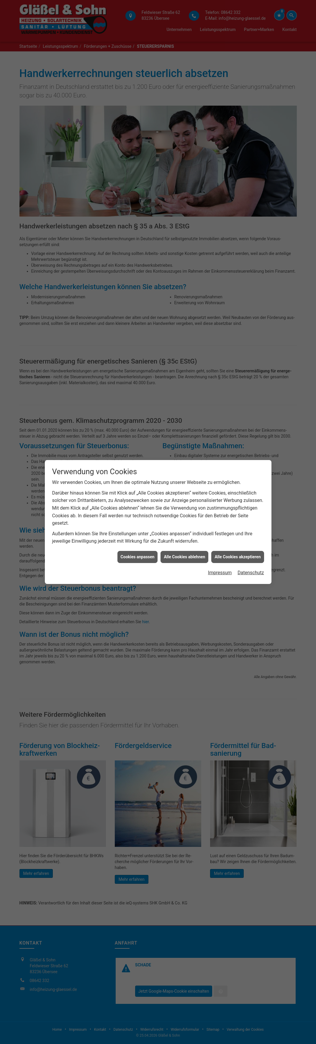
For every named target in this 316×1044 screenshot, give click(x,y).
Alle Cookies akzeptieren (238, 525)
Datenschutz (251, 541)
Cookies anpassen (138, 525)
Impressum (220, 541)
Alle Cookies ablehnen (184, 525)
